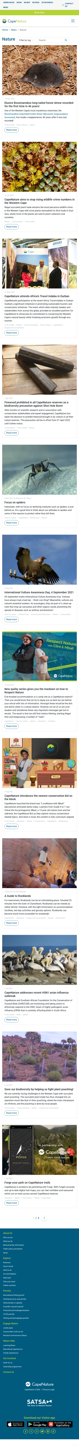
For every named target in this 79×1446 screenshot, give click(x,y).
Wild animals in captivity (12, 1303)
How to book (8, 1266)
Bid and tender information (13, 1245)
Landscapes (8, 1328)
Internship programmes (12, 1367)
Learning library (9, 1345)
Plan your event (9, 1281)
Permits (7, 1290)
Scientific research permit (13, 1307)
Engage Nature (10, 1323)
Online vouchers (9, 1285)
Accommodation (9, 1274)
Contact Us (8, 1372)
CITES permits (8, 1314)
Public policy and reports (12, 1249)
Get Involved (9, 1358)
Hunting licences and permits (14, 1299)
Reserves (7, 1262)
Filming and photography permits (16, 1318)
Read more (12, 129)
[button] (48, 2)
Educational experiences (12, 1349)
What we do (8, 1241)
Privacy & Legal (48, 1390)
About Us (7, 1233)
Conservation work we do (13, 1332)
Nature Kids (9, 1341)
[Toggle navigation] (73, 21)
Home (5, 30)
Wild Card (7, 1278)
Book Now (39, 12)
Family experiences (10, 1353)
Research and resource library (15, 1335)
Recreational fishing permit (13, 1295)
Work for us (7, 1363)
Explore (7, 1258)
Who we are (8, 1237)
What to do (7, 1270)
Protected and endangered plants (16, 1310)
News (14, 30)
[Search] (53, 40)
